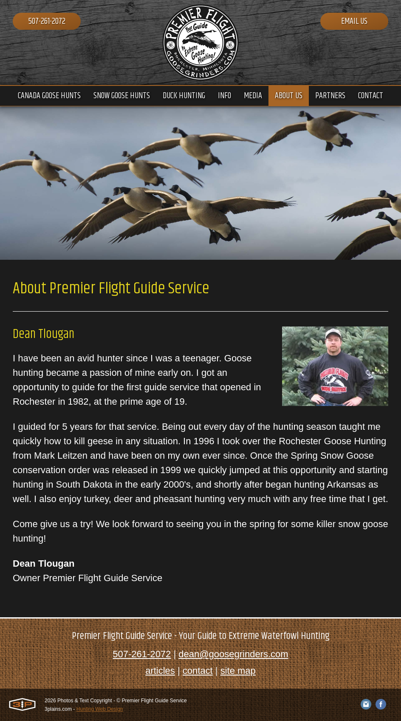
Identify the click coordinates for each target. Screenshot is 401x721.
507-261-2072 (46, 21)
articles (160, 670)
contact (198, 670)
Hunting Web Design (99, 709)
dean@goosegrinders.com (233, 654)
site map (238, 670)
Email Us (354, 21)
